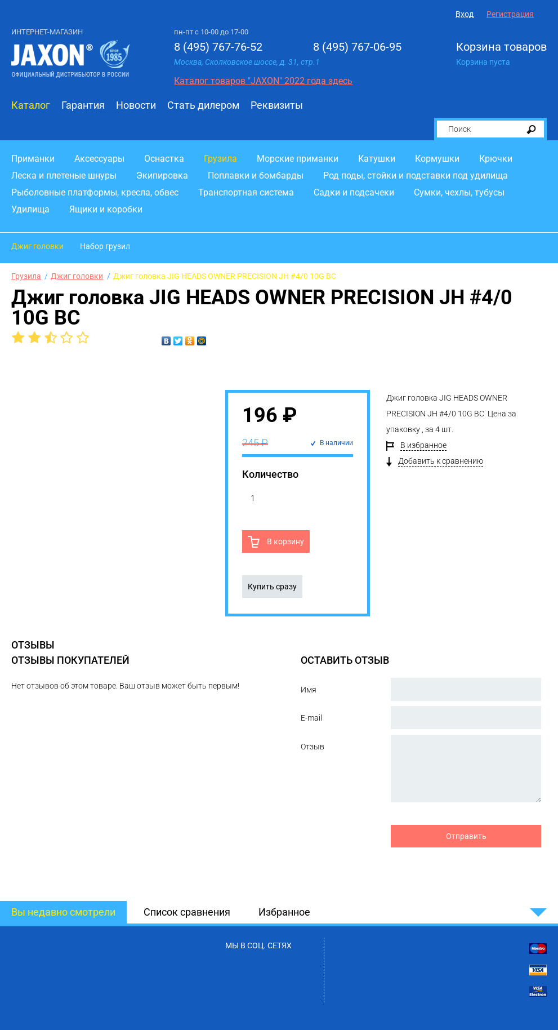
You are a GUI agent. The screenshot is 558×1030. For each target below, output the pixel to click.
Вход (465, 14)
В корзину (284, 541)
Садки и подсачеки (354, 192)
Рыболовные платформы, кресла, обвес (94, 192)
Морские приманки (297, 158)
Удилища (30, 209)
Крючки (495, 158)
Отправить (466, 836)
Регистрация (510, 14)
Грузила (220, 158)
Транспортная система (246, 192)
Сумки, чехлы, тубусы (459, 192)
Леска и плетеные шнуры (64, 175)
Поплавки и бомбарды (255, 175)
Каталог (30, 105)
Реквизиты (277, 105)
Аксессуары (99, 158)
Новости (136, 105)
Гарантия (83, 105)
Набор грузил (105, 246)
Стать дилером (203, 105)
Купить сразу (272, 586)
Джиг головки (37, 246)
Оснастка (164, 158)
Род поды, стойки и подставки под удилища (415, 175)
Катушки (376, 158)
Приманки (33, 158)
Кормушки (437, 158)
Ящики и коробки (105, 209)
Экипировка (162, 175)
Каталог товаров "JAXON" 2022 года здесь (263, 81)
